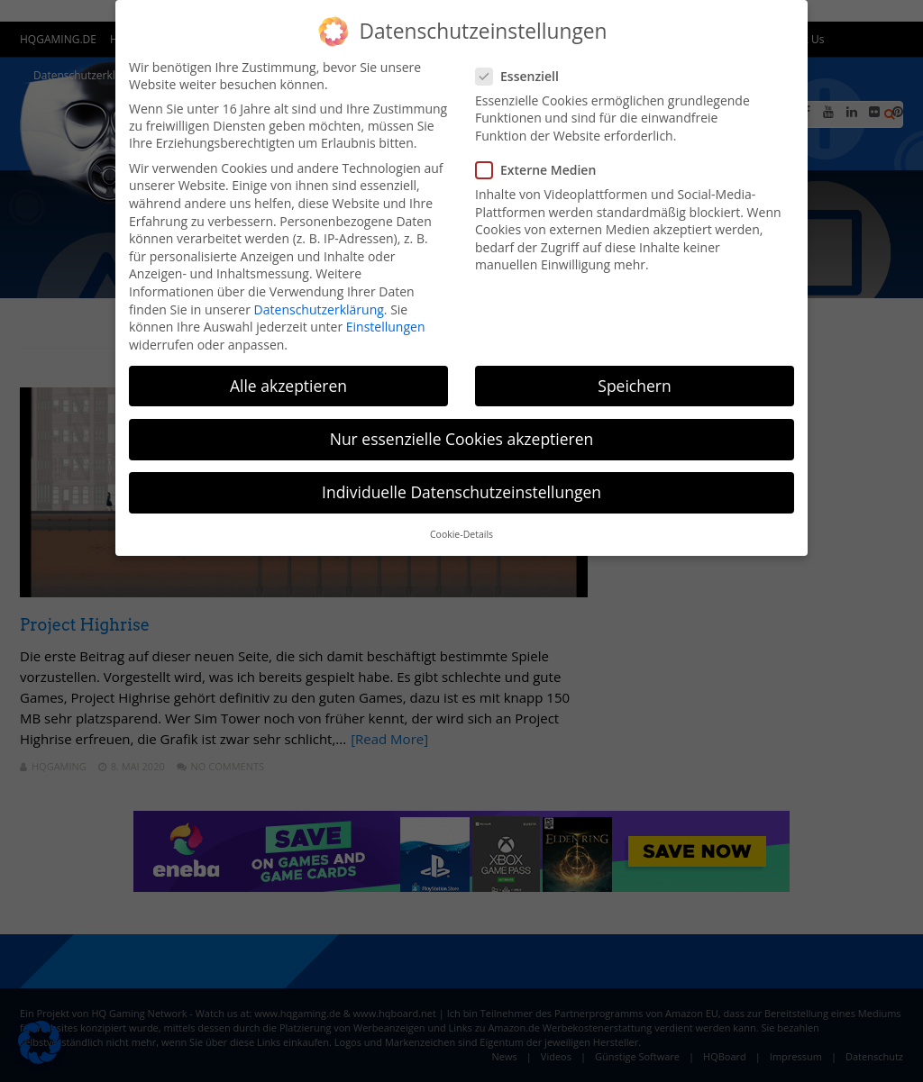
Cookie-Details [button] (461, 534)
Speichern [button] (634, 385)
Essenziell (523, 76)
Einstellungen (385, 326)
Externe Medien (541, 169)
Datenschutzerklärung (319, 309)
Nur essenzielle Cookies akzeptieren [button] (462, 439)
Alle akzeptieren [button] (288, 385)
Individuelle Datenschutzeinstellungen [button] (461, 492)
